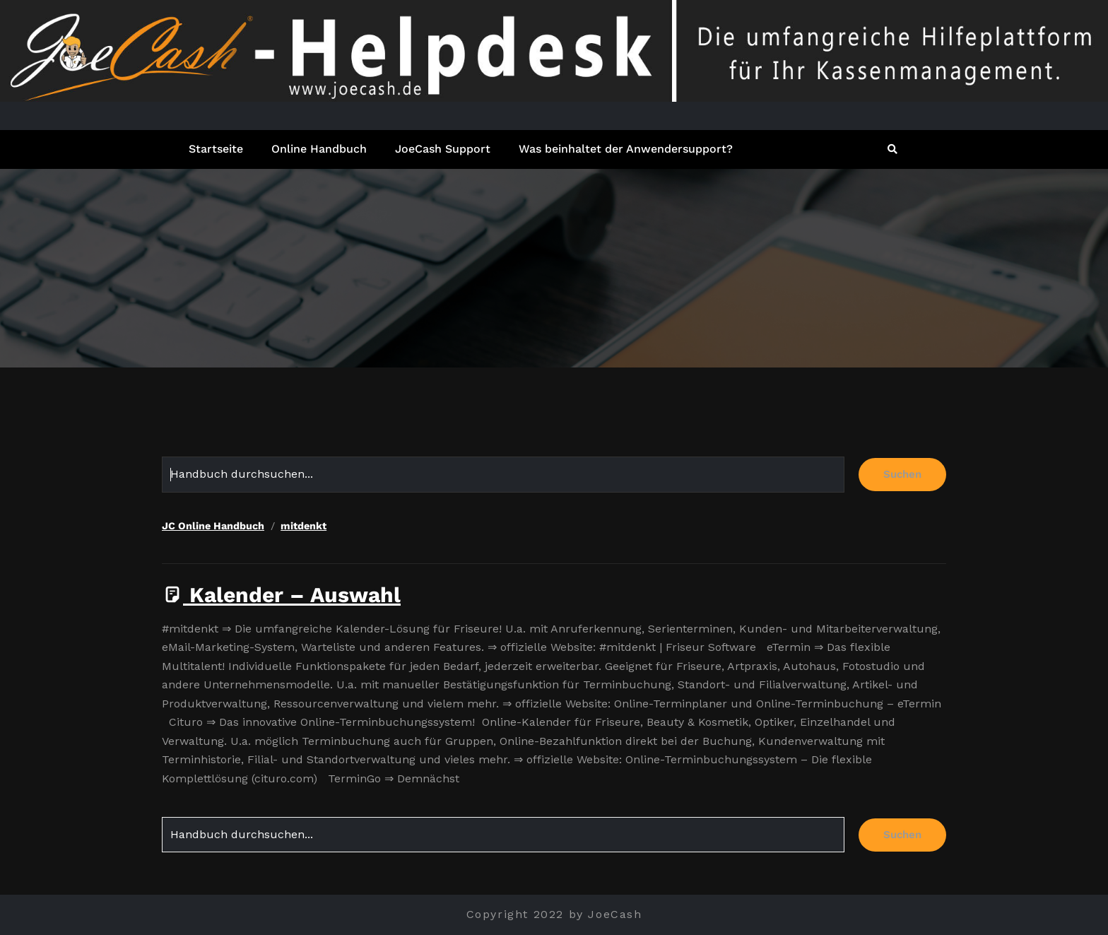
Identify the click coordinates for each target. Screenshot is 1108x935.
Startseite (216, 148)
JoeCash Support (442, 148)
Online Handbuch (319, 148)
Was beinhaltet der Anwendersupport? (626, 148)
